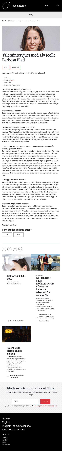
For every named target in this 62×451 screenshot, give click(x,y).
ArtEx (5, 67)
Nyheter (10, 21)
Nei (18, 234)
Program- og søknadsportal (16, 426)
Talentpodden (6, 444)
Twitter (4, 442)
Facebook (5, 437)
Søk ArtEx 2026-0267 (13, 429)
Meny (31, 15)
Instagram (5, 439)
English (6, 422)
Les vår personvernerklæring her (45, 406)
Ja (7, 234)
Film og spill (15, 67)
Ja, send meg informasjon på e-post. (20, 406)
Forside (4, 21)
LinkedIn (4, 440)
